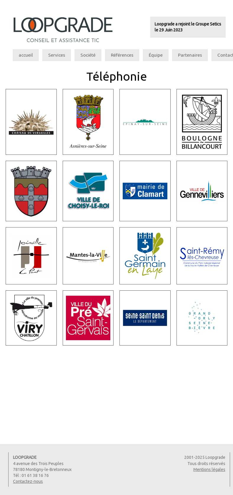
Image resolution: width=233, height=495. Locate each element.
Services (56, 55)
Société (88, 55)
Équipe (156, 55)
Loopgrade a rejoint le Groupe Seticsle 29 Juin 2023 (188, 27)
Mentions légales (209, 469)
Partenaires (190, 55)
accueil (26, 55)
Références (122, 55)
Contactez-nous (28, 481)
